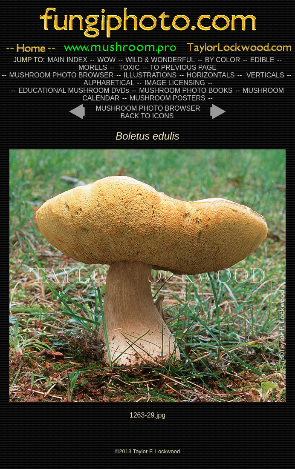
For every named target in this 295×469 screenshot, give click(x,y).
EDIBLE (262, 59)
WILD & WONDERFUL (160, 59)
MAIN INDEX (67, 59)
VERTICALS (265, 75)
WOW (106, 59)
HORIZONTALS (211, 75)
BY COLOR (222, 59)
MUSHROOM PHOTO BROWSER (61, 75)
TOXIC (129, 67)
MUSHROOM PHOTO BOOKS (185, 90)
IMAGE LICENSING (173, 82)
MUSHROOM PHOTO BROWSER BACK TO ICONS (147, 112)
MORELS (92, 67)
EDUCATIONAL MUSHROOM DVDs (73, 90)
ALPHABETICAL (109, 82)
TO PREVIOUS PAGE (183, 67)
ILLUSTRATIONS (150, 75)
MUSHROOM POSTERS (167, 98)
